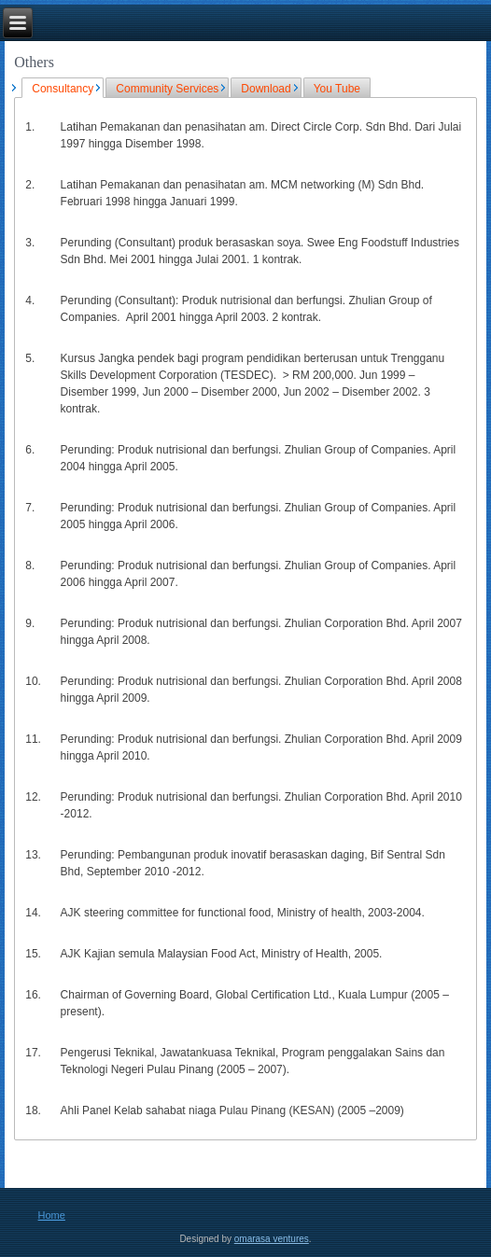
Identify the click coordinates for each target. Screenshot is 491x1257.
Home (51, 1215)
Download (265, 88)
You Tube (337, 88)
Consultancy (62, 88)
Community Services (167, 88)
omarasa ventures (271, 1239)
